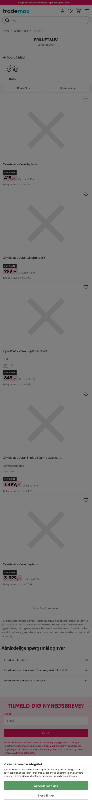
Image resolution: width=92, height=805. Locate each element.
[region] (46, 780)
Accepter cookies (46, 785)
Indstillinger (46, 795)
